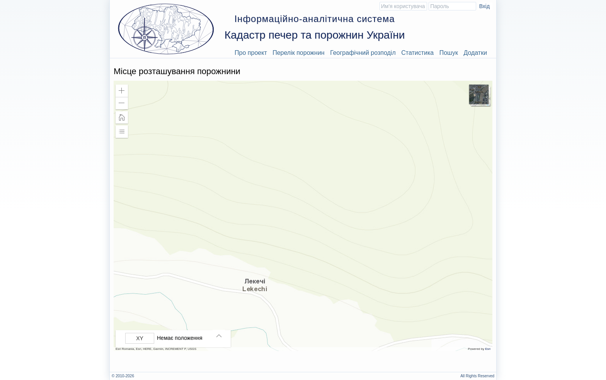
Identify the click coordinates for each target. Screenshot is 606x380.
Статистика (417, 52)
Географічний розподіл (363, 52)
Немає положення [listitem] (180, 338)
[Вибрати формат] (139, 338)
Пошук (448, 52)
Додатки (475, 52)
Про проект (251, 52)
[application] (303, 216)
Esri (487, 349)
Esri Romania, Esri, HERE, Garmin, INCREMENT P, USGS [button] (156, 349)
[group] (175, 338)
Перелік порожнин (298, 52)
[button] (122, 91)
